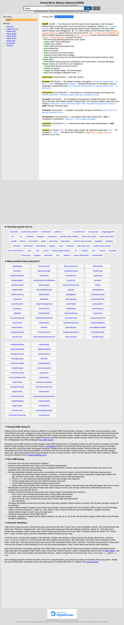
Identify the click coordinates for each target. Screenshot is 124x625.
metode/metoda (17, 373)
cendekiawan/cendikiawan (44, 280)
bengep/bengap (17, 332)
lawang (10, 26)
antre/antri (17, 299)
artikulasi (58, 232)
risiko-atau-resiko (106, 236)
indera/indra (98, 266)
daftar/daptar (44, 285)
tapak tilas (11, 41)
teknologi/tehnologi (44, 410)
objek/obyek (44, 344)
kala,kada (14, 232)
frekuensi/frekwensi (71, 285)
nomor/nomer (17, 410)
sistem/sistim (44, 391)
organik (52, 246)
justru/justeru (97, 304)
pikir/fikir (44, 358)
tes (12, 236)
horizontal (53, 241)
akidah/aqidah (17, 280)
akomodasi (33, 241)
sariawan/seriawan (44, 382)
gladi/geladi (71, 294)
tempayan (11, 43)
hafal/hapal (71, 308)
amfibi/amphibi (17, 285)
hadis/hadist (71, 304)
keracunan (26, 255)
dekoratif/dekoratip (44, 290)
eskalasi (16, 246)
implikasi (30, 236)
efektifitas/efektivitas (44, 318)
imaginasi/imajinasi (71, 332)
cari (93, 250)
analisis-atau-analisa (102, 246)
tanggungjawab (107, 232)
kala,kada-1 (66, 241)
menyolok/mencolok (17, 377)
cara (29, 250)
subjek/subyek (44, 401)
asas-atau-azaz (83, 246)
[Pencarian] (54, 8)
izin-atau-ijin (93, 232)
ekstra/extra (44, 323)
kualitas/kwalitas (17, 344)
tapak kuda (11, 36)
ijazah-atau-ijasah (81, 255)
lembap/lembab (17, 354)
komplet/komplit (97, 332)
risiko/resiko (44, 377)
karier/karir (97, 313)
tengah (10, 45)
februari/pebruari (71, 266)
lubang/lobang (17, 358)
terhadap (112, 250)
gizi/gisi (71, 290)
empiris (102, 250)
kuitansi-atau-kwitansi (61, 250)
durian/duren (44, 308)
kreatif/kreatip (97, 337)
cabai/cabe (44, 275)
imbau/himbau (71, 337)
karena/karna (97, 308)
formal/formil (71, 275)
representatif (97, 255)
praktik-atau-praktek (29, 232)
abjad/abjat (17, 266)
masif (61, 246)
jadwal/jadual (97, 290)
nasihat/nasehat (17, 396)
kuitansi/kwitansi (17, 349)
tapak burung (12, 29)
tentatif (13, 241)
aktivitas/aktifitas (17, 275)
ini (76, 250)
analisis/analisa (17, 294)
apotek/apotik (17, 304)
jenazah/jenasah (98, 294)
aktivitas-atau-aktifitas (69, 236)
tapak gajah (12, 34)
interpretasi (52, 236)
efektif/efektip (44, 313)
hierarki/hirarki (71, 318)
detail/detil (44, 299)
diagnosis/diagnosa (44, 304)
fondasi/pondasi (71, 271)
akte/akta (17, 271)
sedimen (70, 246)
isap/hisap (97, 275)
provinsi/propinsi (44, 368)
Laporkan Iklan (92, 563)
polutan (85, 250)
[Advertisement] (80, 156)
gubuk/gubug (70, 299)
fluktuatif (98, 241)
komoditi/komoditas (98, 327)
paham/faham (44, 354)
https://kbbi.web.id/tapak (64, 17)
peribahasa (40, 246)
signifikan (109, 241)
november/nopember (17, 415)
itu (21, 236)
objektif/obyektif (44, 349)
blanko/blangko (44, 271)
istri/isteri (98, 280)
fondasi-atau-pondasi (83, 241)
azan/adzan (17, 323)
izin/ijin (98, 285)
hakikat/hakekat (70, 313)
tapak (9, 20)
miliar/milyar (17, 382)
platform (67, 255)
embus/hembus (44, 332)
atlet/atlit (17, 313)
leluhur (22, 241)
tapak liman (11, 38)
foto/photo (71, 280)
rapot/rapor (44, 373)
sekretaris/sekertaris (44, 387)
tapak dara (11, 31)
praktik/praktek (44, 363)
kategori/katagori (98, 323)
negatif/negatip (17, 401)
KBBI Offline (110, 551)
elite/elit (44, 327)
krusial (46, 250)
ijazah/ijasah (71, 327)
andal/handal (17, 290)
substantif (48, 255)
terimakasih (46, 232)
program (37, 255)
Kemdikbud (51, 446)
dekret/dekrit (44, 294)
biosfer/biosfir (44, 266)
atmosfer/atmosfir (17, 318)
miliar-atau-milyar (89, 236)
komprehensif (79, 232)
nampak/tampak (17, 387)
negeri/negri (17, 406)
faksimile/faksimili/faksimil (44, 337)
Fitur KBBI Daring (45, 440)
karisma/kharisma (97, 318)
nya (57, 255)
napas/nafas (17, 391)
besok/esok (17, 337)
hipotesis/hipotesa (71, 323)
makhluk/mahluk (17, 363)
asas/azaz (17, 308)
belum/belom (17, 327)
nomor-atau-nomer (16, 250)
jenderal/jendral (97, 299)
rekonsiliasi (28, 246)
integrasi (40, 236)
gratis (43, 241)
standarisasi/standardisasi (44, 396)
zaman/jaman (44, 415)
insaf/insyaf (98, 271)
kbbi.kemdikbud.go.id (38, 455)
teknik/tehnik (44, 406)
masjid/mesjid (17, 368)
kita (37, 250)
